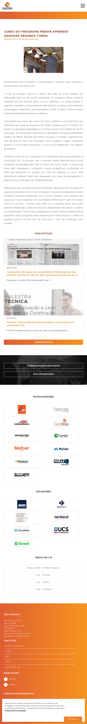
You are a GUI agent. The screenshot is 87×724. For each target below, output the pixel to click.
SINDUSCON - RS (12, 667)
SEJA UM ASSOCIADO (14, 646)
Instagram (13, 685)
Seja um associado (43, 374)
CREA (7, 662)
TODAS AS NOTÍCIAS (43, 342)
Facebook (12, 679)
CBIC (7, 657)
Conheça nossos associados (43, 366)
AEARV (8, 651)
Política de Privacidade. (15, 711)
